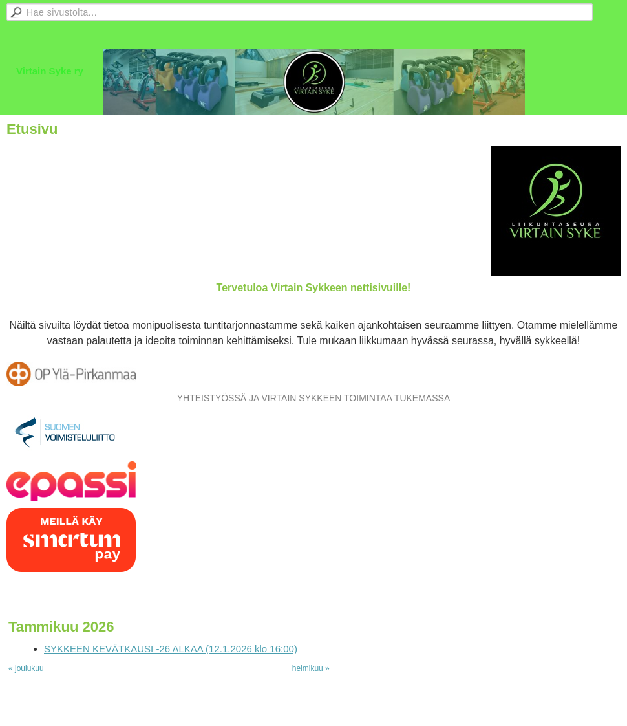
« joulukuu (26, 668)
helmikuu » (311, 668)
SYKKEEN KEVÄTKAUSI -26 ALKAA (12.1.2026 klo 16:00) (170, 648)
